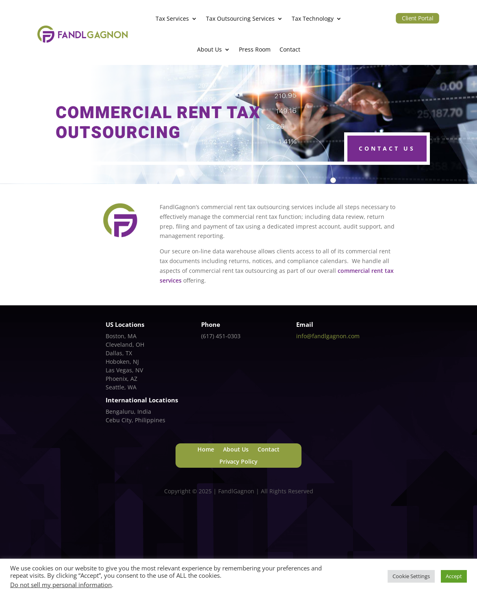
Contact (290, 49)
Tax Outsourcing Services (240, 18)
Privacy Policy (238, 462)
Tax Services (172, 18)
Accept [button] (454, 576)
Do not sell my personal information (61, 585)
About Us (209, 49)
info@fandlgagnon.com (328, 336)
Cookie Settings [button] (411, 576)
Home (205, 450)
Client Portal (417, 18)
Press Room (255, 49)
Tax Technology (313, 18)
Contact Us (387, 148)
